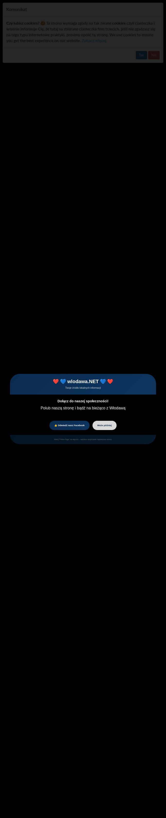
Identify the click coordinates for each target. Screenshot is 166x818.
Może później (104, 425)
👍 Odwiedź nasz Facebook (69, 425)
